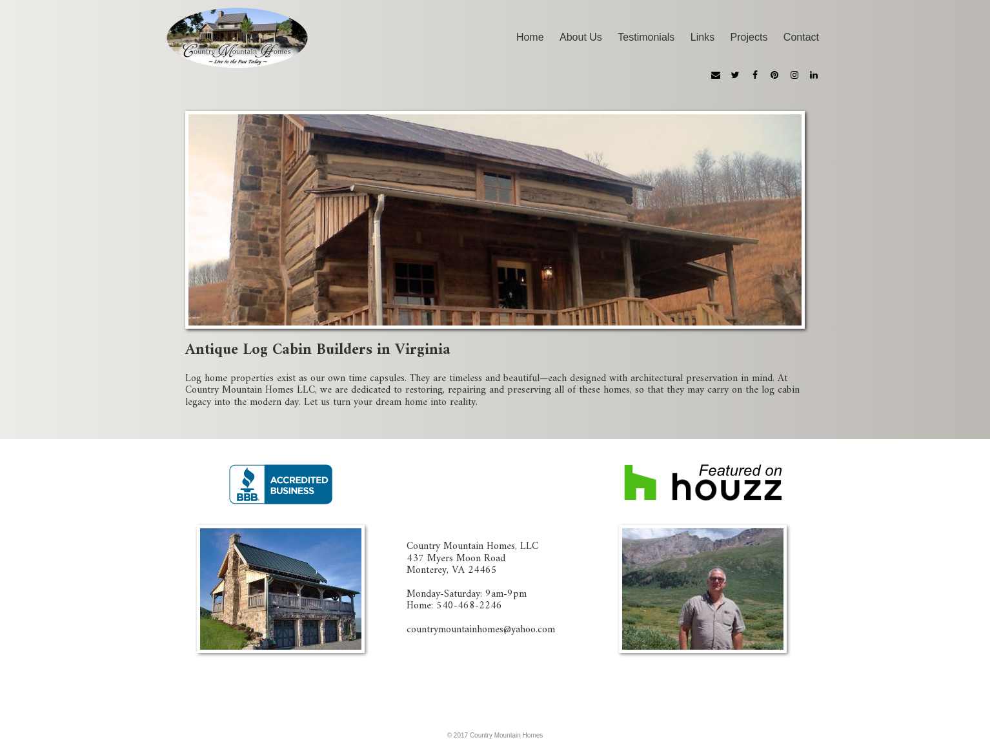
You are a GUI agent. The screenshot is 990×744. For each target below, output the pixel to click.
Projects (749, 37)
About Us (581, 37)
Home (530, 37)
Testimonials (646, 37)
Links (702, 37)
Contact (801, 37)
